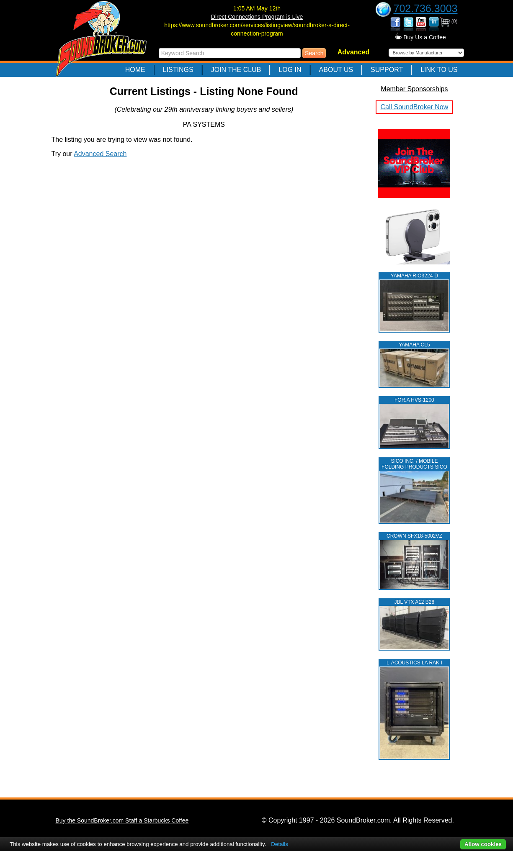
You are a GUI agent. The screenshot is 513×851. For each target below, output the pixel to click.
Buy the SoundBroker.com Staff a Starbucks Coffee (122, 820)
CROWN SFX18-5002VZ (414, 536)
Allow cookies (483, 844)
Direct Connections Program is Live (257, 16)
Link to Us (438, 69)
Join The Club (236, 69)
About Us (336, 69)
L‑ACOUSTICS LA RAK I (414, 663)
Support (387, 69)
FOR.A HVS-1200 (414, 400)
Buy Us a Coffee (420, 37)
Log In (289, 69)
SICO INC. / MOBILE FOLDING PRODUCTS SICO (414, 464)
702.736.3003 (426, 8)
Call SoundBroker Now (414, 106)
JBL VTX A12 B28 (414, 602)
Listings (178, 69)
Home (135, 69)
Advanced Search (100, 153)
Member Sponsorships (414, 88)
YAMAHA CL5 (414, 345)
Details (279, 844)
